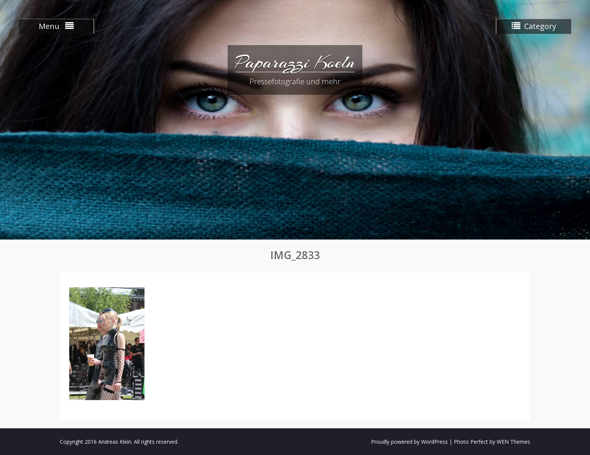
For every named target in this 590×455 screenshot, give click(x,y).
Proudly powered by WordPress (409, 441)
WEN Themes (513, 441)
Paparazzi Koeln (295, 62)
